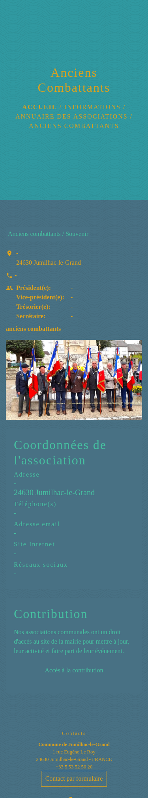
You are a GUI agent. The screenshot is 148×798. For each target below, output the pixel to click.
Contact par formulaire (74, 778)
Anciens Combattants (74, 125)
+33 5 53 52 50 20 (74, 767)
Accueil (39, 107)
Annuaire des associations (71, 116)
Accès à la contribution (74, 670)
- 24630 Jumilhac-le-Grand (48, 258)
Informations (92, 107)
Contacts (74, 733)
